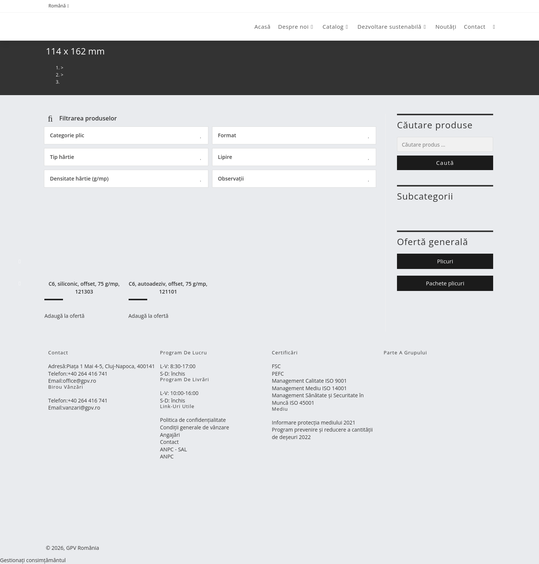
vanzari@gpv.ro (82, 407)
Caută (445, 162)
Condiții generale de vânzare (194, 427)
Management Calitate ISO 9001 (309, 380)
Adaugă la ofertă (64, 315)
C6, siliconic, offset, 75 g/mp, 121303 (84, 287)
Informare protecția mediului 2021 (313, 422)
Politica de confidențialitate (193, 419)
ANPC (167, 456)
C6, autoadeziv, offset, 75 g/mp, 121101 (168, 287)
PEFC (278, 373)
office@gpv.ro (79, 380)
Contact (169, 441)
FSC (276, 366)
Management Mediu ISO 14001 (309, 388)
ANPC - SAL (173, 449)
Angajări (170, 434)
